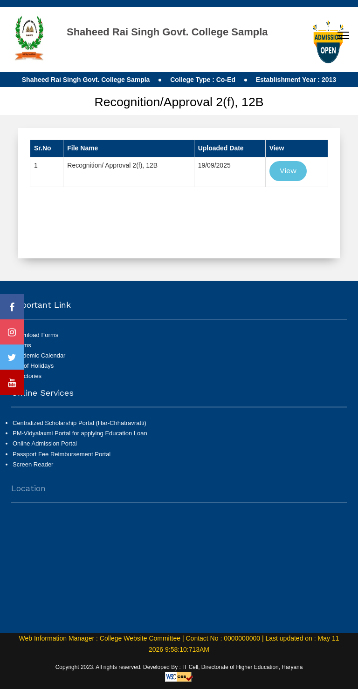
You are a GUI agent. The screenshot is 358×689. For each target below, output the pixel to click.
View (288, 170)
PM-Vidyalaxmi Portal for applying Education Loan (80, 436)
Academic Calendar (39, 355)
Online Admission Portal (45, 447)
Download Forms (35, 334)
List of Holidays (33, 365)
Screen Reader (33, 467)
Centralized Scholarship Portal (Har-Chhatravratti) (79, 426)
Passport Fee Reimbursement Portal (61, 457)
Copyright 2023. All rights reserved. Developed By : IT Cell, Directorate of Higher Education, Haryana (179, 667)
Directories (27, 375)
